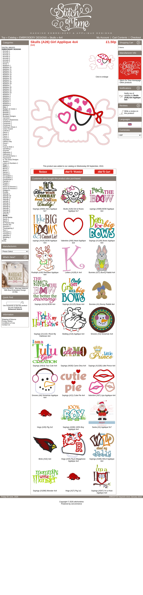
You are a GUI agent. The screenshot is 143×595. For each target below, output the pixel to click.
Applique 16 (7, 78)
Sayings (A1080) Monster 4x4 (45, 491)
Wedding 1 (7, 237)
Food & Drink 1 (8, 147)
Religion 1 (6, 190)
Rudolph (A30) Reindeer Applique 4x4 (44, 273)
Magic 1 (6, 165)
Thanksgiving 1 (8, 228)
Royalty (5, 192)
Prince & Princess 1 (10, 187)
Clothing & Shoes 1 (10, 127)
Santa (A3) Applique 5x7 (102, 427)
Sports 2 (6, 221)
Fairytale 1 (6, 140)
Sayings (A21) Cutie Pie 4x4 (73, 395)
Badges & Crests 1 (10, 109)
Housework (7, 158)
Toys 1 (5, 230)
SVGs (4, 241)
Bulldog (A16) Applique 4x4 (73, 334)
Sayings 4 (6, 203)
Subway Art (7, 224)
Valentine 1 (7, 235)
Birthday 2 (6, 112)
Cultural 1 (6, 131)
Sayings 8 (6, 210)
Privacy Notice (7, 321)
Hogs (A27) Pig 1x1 (73, 491)
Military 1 (6, 167)
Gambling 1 (7, 149)
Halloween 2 (7, 154)
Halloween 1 (7, 152)
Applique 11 (7, 69)
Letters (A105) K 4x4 (73, 272)
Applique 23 (7, 93)
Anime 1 (6, 64)
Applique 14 (7, 74)
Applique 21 (7, 89)
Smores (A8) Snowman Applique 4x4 (45, 396)
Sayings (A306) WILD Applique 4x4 (101, 460)
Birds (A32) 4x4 (45, 459)
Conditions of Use (8, 323)
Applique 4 (7, 96)
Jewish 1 (6, 161)
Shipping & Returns (9, 319)
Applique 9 (7, 105)
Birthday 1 (6, 111)
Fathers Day (7, 141)
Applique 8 (7, 103)
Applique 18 (7, 82)
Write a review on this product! (131, 112)
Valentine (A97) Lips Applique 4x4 (101, 395)
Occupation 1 (8, 176)
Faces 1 (6, 136)
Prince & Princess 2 (10, 188)
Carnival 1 (6, 118)
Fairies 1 (6, 138)
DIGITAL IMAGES (8, 47)
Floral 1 (5, 143)
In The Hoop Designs (10, 159)
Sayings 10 (7, 196)
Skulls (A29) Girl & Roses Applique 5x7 (73, 210)
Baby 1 (5, 107)
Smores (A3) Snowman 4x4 (102, 334)
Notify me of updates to (132, 96)
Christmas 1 (7, 121)
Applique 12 (7, 71)
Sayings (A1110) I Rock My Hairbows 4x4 (45, 335)
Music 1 (5, 170)
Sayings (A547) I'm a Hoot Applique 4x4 (101, 492)
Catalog (12, 37)
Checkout (136, 37)
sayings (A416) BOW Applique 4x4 (45, 242)
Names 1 (6, 172)
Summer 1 (6, 226)
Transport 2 (7, 234)
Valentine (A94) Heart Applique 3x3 (73, 242)
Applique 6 (7, 100)
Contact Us (6, 325)
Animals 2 (6, 53)
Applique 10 (7, 67)
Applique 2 (7, 85)
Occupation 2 (8, 177)
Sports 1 (6, 219)
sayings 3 (6, 201)
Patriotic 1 (6, 181)
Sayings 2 (6, 199)
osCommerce (76, 504)
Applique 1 (7, 65)
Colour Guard (8, 129)
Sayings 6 (6, 206)
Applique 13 (7, 73)
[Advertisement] (71, 531)
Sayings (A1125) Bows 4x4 (73, 304)
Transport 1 (7, 232)
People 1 (6, 183)
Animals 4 (6, 56)
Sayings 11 (7, 197)
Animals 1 (6, 51)
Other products (126, 82)
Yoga (4, 239)
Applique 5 (7, 98)
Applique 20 (7, 87)
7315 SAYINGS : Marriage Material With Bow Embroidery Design (15, 289)
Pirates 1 (6, 185)
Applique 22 (7, 91)
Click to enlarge (102, 76)
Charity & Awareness (10, 120)
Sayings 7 (6, 208)
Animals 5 (6, 58)
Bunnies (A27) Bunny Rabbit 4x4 (102, 272)
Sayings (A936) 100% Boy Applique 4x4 (73, 428)
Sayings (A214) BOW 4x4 (45, 304)
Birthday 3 (6, 114)
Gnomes (6, 150)
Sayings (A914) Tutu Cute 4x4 (45, 366)
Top (3, 37)
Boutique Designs (9, 116)
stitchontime (79, 502)
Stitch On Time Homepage (130, 80)
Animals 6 (6, 60)
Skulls (52, 37)
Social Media (7, 217)
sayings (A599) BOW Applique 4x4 (102, 210)
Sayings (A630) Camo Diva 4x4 (73, 366)
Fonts (5, 145)
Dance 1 (6, 132)
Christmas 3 (7, 125)
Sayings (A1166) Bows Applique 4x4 (102, 242)
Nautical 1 (6, 174)
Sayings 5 (6, 205)
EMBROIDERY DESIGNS (33, 37)
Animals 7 (6, 62)
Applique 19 (7, 84)
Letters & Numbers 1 (10, 163)
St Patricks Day (8, 223)
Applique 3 (7, 94)
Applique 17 (7, 80)
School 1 (6, 214)
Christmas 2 (7, 123)
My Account (103, 37)
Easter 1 (6, 134)
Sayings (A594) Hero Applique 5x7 (45, 210)
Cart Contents (119, 37)
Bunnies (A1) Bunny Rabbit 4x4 (101, 304)
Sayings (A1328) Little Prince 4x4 (101, 366)
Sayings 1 (6, 194)
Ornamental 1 (8, 179)
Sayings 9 (6, 212)
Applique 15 (7, 76)
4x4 (61, 37)
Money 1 (6, 168)
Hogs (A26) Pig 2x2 (45, 427)
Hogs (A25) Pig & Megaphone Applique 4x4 (73, 460)
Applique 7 (7, 102)
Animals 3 (6, 55)
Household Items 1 (10, 156)
